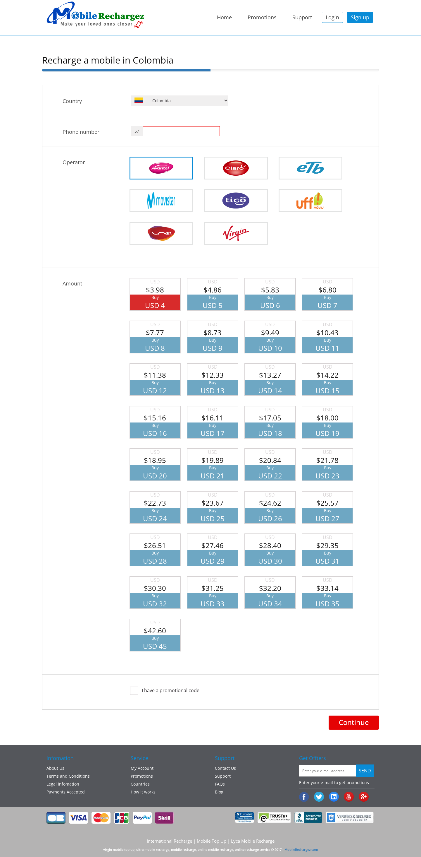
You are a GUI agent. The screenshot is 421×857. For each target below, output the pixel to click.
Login (332, 17)
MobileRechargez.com (301, 849)
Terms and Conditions (68, 776)
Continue (354, 722)
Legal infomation (62, 784)
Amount (72, 283)
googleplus (364, 797)
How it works (143, 792)
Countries (140, 784)
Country (72, 101)
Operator (74, 162)
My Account (142, 768)
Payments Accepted (65, 792)
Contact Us (225, 768)
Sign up (360, 17)
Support (302, 17)
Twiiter (319, 797)
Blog (219, 792)
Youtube (349, 797)
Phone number (81, 131)
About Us (55, 768)
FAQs (220, 784)
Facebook (304, 797)
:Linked (334, 797)
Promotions (262, 17)
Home (224, 17)
